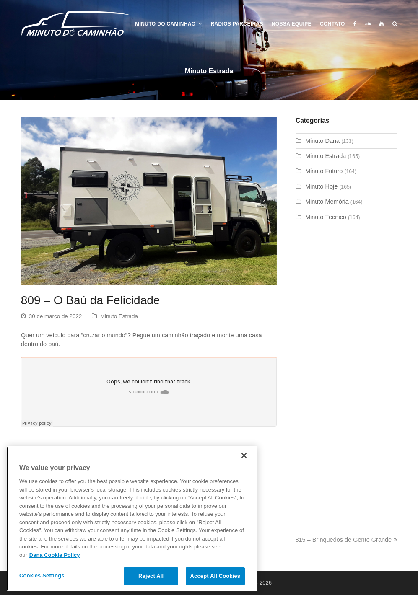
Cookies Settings (42, 575)
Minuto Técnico (325, 217)
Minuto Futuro (324, 171)
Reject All (151, 576)
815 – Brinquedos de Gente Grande (346, 539)
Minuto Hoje (321, 186)
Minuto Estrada (119, 316)
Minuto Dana (322, 140)
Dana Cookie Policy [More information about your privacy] (54, 555)
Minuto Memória (327, 201)
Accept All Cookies (215, 576)
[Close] (244, 455)
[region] (132, 518)
